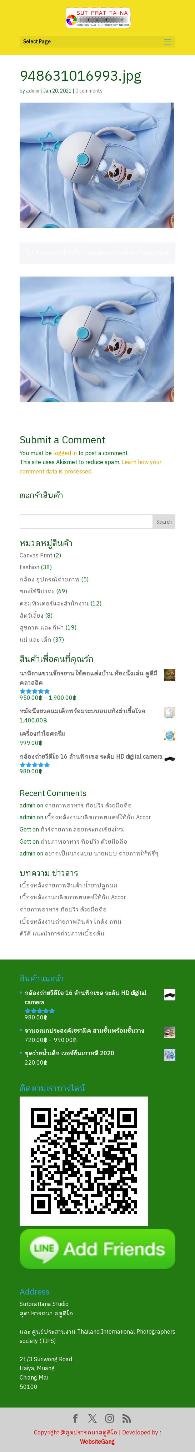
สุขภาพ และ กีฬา (42, 628)
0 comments (88, 91)
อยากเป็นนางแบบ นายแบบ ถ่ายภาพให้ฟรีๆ (102, 854)
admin (32, 91)
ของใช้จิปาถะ (37, 592)
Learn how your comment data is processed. (90, 467)
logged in (65, 453)
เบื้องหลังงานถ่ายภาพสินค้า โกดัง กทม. (71, 922)
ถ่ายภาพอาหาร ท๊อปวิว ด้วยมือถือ (88, 806)
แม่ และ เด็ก (35, 640)
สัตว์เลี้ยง (32, 616)
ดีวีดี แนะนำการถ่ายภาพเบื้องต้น (62, 934)
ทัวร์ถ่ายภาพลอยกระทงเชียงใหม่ (82, 830)
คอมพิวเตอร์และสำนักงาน (54, 604)
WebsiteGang (97, 1442)
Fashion (29, 567)
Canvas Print (36, 556)
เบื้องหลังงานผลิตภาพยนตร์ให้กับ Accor (98, 817)
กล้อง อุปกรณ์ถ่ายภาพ (50, 580)
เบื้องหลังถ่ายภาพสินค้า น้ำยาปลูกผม (69, 886)
